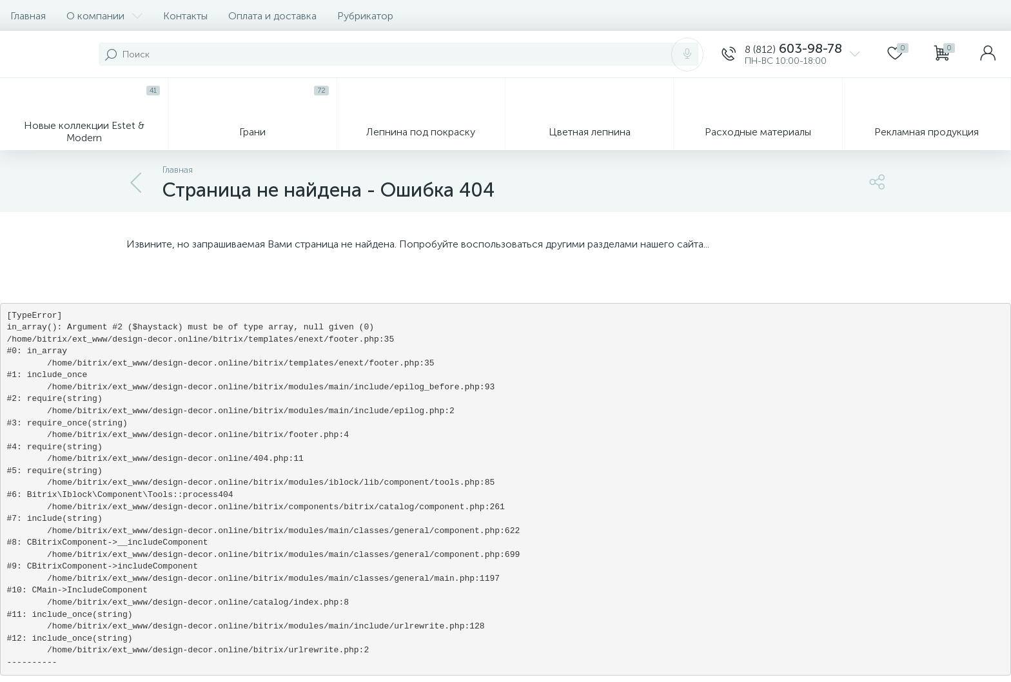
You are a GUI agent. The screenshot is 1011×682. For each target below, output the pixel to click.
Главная (28, 16)
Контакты (185, 16)
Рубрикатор (365, 16)
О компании (104, 16)
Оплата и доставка (272, 16)
